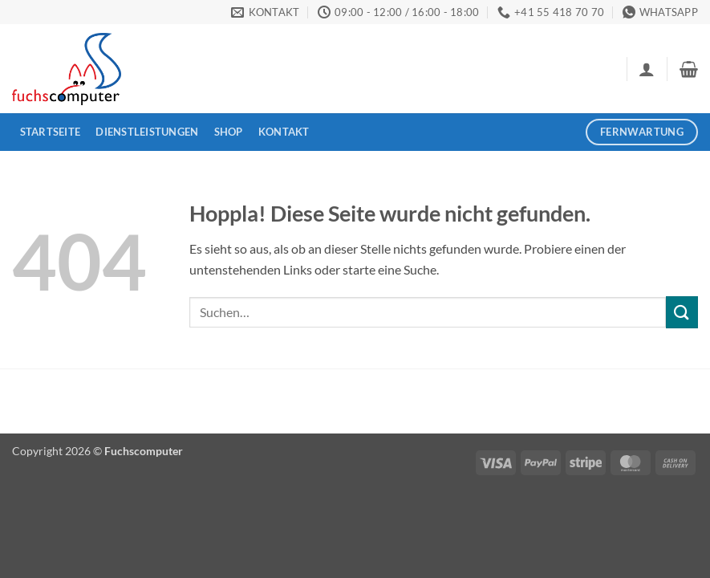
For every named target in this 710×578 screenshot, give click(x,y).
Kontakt (284, 131)
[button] (647, 69)
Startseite (50, 131)
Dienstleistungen (146, 131)
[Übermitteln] (682, 312)
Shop (228, 131)
